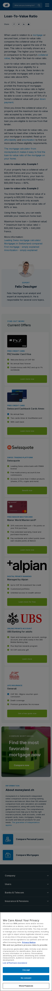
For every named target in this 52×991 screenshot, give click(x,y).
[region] (26, 951)
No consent (26, 978)
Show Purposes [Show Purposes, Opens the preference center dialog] (26, 986)
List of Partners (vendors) (15, 963)
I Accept (26, 970)
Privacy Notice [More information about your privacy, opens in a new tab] (28, 942)
